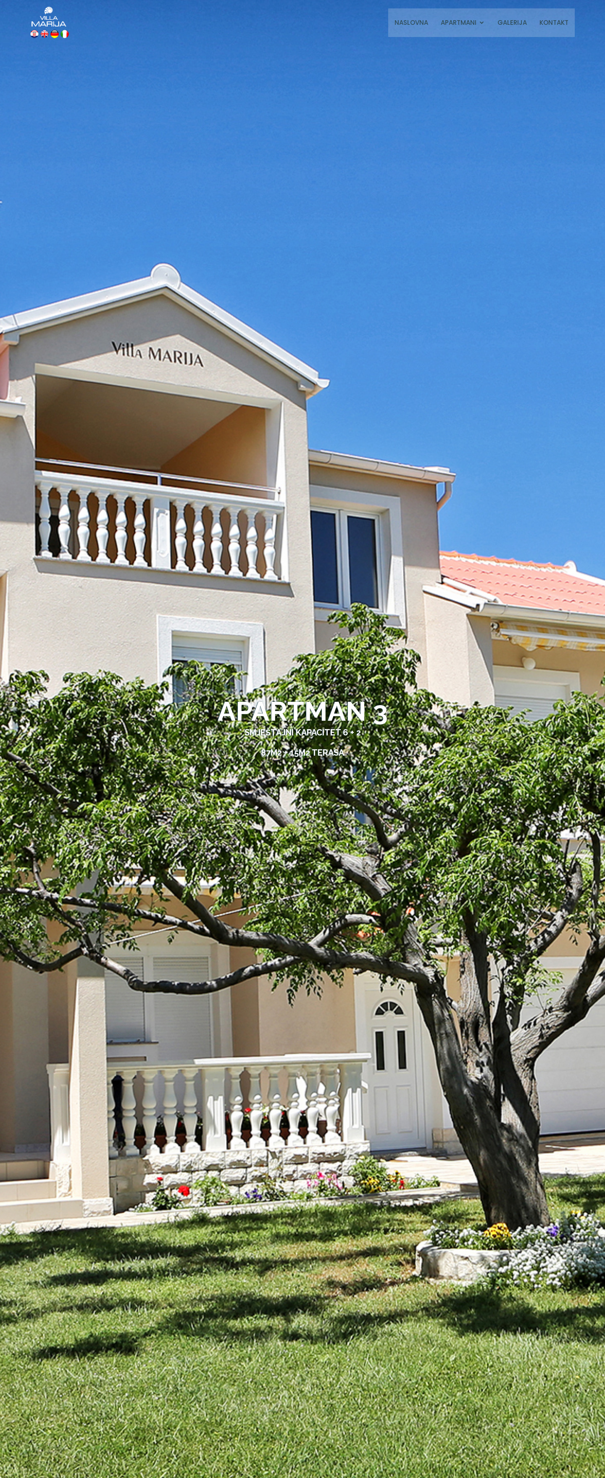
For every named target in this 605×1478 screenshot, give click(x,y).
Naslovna (411, 22)
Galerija (512, 22)
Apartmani (458, 22)
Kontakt (553, 22)
